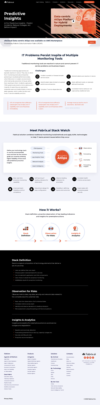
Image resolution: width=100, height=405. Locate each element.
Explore (92, 42)
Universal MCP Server (9, 365)
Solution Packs (7, 388)
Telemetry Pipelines (9, 378)
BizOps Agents (31, 373)
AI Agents (31, 357)
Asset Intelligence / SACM (57, 390)
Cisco (52, 370)
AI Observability (8, 371)
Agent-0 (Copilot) (32, 359)
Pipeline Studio (7, 382)
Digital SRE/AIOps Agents (34, 361)
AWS (52, 376)
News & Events (70, 369)
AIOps (52, 383)
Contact (68, 375)
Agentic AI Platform (10, 357)
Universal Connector (9, 380)
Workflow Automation (9, 386)
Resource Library (70, 363)
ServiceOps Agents (32, 367)
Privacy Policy (8, 398)
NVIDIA (53, 378)
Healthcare (53, 361)
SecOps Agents (31, 371)
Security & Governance (9, 367)
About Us (68, 361)
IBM (52, 374)
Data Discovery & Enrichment (11, 384)
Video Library (69, 365)
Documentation (70, 357)
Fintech (53, 363)
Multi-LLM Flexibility (9, 369)
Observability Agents (33, 363)
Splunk (52, 372)
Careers (68, 373)
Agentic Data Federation (10, 361)
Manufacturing (54, 365)
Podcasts (68, 371)
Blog (67, 359)
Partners (68, 367)
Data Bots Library (8, 376)
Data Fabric (8, 374)
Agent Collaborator (8, 363)
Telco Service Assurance (57, 386)
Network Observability (56, 388)
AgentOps (6, 359)
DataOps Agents (32, 369)
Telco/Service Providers (56, 359)
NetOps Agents (31, 365)
